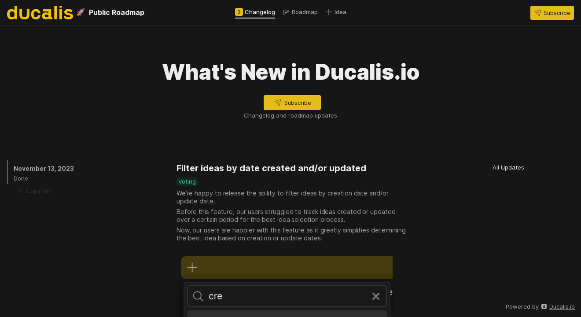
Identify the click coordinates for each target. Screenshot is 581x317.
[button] (552, 13)
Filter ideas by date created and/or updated (271, 168)
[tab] (255, 11)
